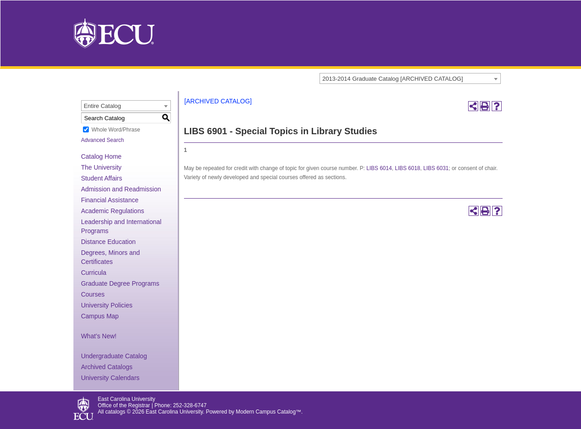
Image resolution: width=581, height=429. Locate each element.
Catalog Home (101, 156)
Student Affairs (101, 178)
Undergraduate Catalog (114, 356)
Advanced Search (102, 140)
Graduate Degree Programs (120, 283)
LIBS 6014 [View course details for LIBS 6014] (379, 168)
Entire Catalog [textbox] (102, 105)
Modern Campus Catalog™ (268, 412)
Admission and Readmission (121, 189)
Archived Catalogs (107, 366)
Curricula (94, 272)
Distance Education (108, 241)
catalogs (115, 412)
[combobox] (410, 78)
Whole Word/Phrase (116, 130)
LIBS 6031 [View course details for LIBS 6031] (436, 168)
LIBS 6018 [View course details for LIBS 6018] (407, 168)
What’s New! (98, 336)
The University (101, 167)
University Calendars (110, 377)
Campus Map (100, 316)
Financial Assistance (110, 200)
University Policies (107, 305)
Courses (93, 294)
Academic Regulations (112, 210)
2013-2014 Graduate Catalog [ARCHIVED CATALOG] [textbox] (392, 78)
